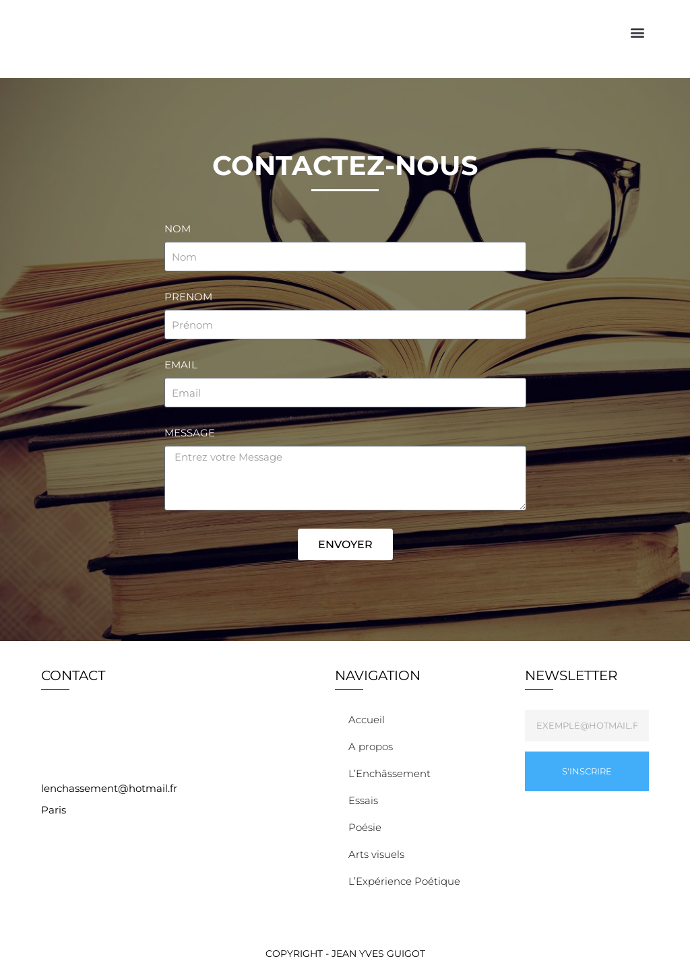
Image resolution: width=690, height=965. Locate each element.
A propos (370, 746)
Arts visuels (379, 854)
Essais (366, 800)
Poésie (368, 827)
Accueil (366, 719)
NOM (177, 228)
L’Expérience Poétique (407, 881)
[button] (638, 33)
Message (189, 432)
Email (180, 364)
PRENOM (188, 296)
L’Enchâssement (389, 773)
